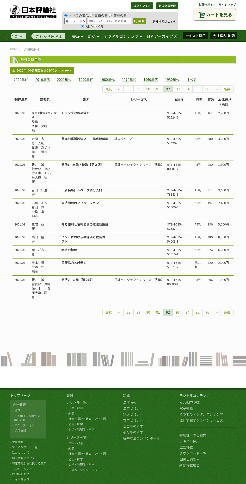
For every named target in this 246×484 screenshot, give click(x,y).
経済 (71, 413)
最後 (227, 88)
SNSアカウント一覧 (24, 447)
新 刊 (19, 36)
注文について (20, 452)
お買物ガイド (207, 4)
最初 (108, 88)
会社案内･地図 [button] (224, 35)
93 (178, 88)
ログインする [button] (142, 6)
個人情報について (23, 458)
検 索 (139, 21)
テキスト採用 (189, 441)
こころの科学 (133, 426)
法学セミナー (133, 408)
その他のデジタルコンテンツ (201, 414)
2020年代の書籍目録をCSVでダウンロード (42, 70)
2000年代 (64, 79)
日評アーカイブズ (162, 36)
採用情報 (20, 430)
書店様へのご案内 (192, 435)
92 (168, 88)
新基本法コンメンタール (141, 438)
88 (128, 88)
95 (197, 88)
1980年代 (107, 79)
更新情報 (18, 442)
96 (207, 88)
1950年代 (172, 79)
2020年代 (21, 79)
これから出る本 (49, 36)
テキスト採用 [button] (195, 35)
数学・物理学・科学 (81, 429)
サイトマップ (227, 4)
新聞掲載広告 (189, 465)
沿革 (17, 410)
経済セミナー (133, 414)
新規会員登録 (167, 6)
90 (148, 88)
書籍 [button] (77, 36)
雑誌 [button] (93, 36)
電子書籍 (186, 408)
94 (188, 88)
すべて (191, 79)
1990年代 (86, 79)
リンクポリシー (22, 468)
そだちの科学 (133, 432)
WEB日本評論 (189, 402)
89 (138, 88)
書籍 (70, 395)
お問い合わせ (20, 474)
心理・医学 (75, 424)
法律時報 (129, 402)
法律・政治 (75, 408)
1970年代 (129, 79)
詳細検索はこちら (164, 21)
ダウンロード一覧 (192, 453)
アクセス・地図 (24, 425)
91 (158, 88)
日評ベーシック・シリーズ (85, 470)
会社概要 (19, 404)
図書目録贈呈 (189, 459)
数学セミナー (133, 420)
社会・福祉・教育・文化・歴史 (88, 419)
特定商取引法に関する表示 (29, 463)
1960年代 (150, 79)
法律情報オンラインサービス (201, 420)
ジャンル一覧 (76, 402)
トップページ (20, 395)
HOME (14, 49)
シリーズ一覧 (76, 437)
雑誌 (126, 395)
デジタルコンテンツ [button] (123, 36)
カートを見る (219, 14)
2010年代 (42, 79)
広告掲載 (186, 447)
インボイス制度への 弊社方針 (26, 418)
